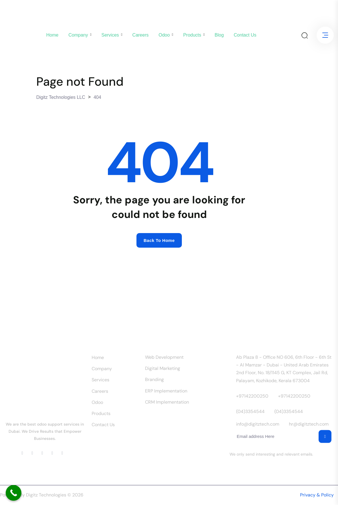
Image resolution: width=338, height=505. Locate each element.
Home (52, 35)
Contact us (245, 35)
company (78, 35)
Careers (140, 35)
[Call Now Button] (13, 493)
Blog (219, 35)
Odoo (164, 35)
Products (192, 35)
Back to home (159, 240)
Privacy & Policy (317, 495)
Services (110, 35)
